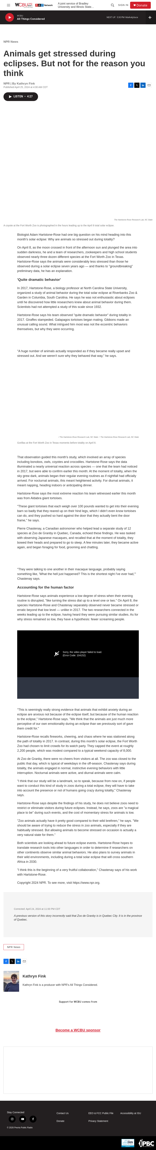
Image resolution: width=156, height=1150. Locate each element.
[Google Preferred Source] (78, 1070)
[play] (9, 17)
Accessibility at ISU (130, 1113)
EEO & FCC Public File (100, 1113)
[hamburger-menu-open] (8, 5)
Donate (142, 5)
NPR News (10, 41)
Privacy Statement (98, 1121)
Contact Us (62, 1113)
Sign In (123, 5)
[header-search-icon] (112, 5)
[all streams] (151, 17)
